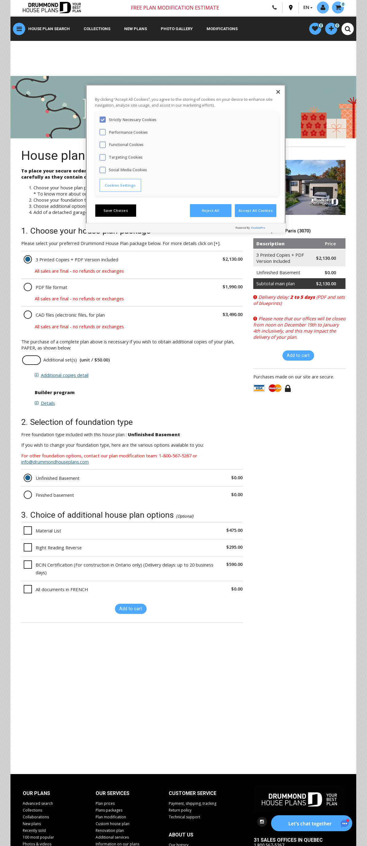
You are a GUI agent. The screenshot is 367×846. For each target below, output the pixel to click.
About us (181, 835)
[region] (186, 159)
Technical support (184, 817)
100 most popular (38, 837)
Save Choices (116, 210)
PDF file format (51, 287)
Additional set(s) (60, 360)
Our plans (36, 794)
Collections (97, 29)
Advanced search (38, 803)
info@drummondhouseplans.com (55, 462)
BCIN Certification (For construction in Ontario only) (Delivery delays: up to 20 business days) (124, 569)
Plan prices (105, 803)
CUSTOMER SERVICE (192, 794)
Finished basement (55, 495)
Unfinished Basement (58, 478)
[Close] (278, 92)
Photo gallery (177, 29)
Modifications (222, 29)
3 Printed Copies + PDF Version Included (77, 260)
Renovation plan (110, 830)
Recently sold (34, 830)
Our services (112, 794)
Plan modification (111, 817)
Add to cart (130, 609)
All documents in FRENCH (62, 590)
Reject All (210, 210)
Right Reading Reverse (59, 548)
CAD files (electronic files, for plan (70, 315)
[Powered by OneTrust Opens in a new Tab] (259, 229)
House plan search (49, 29)
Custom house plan (112, 824)
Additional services (112, 837)
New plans (135, 29)
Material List (48, 531)
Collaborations (36, 817)
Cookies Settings (120, 185)
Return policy (180, 810)
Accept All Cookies (256, 210)
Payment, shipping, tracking (192, 803)
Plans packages (109, 810)
